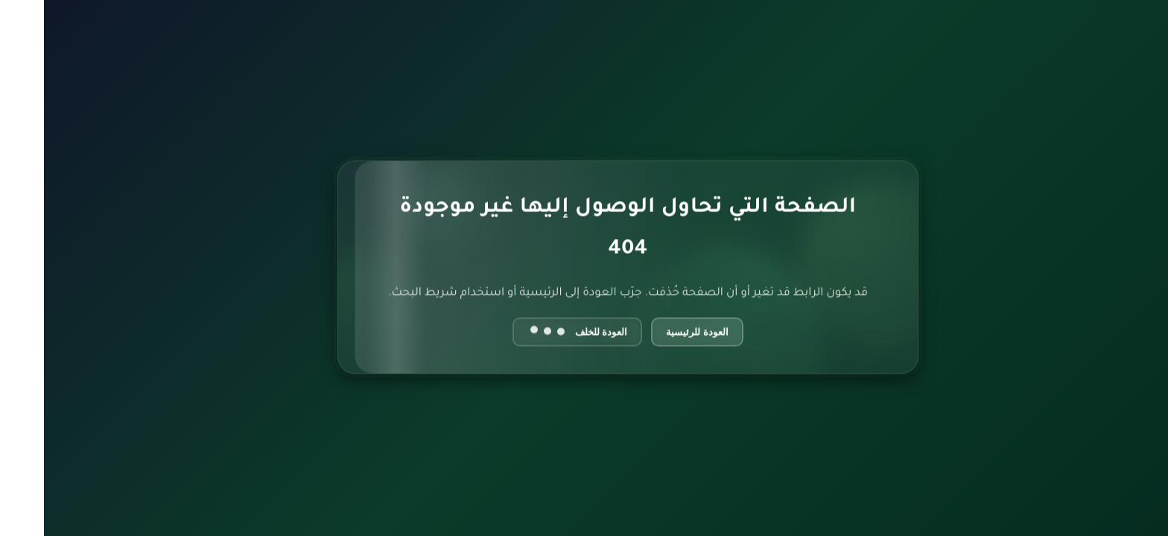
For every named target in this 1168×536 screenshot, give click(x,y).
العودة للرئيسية (653, 331)
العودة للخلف (533, 331)
